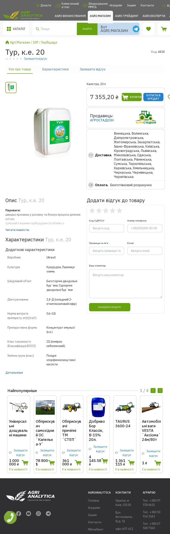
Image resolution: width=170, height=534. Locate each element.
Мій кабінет (95, 529)
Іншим (131, 5)
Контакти (147, 5)
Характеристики (55, 69)
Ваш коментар (97, 265)
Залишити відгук (93, 69)
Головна (93, 500)
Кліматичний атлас (67, 5)
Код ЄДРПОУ (96, 220)
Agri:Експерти (154, 16)
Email (130, 243)
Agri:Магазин (100, 16)
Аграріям (116, 5)
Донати (43, 5)
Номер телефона (136, 220)
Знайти (87, 28)
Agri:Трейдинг (126, 16)
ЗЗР (35, 42)
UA (164, 6)
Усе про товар (20, 69)
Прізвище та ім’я (98, 243)
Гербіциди (49, 42)
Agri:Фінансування (70, 16)
